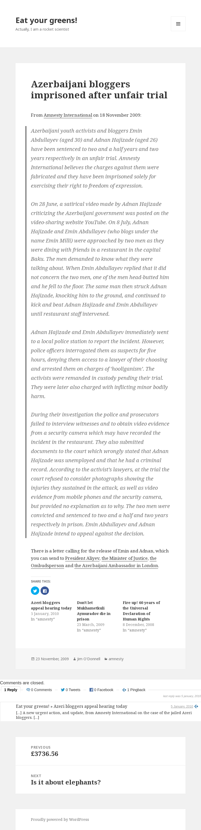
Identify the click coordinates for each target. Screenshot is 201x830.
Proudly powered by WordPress (60, 819)
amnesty (116, 658)
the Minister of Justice (125, 558)
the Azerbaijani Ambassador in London (116, 565)
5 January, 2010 (182, 706)
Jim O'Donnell (88, 658)
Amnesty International (68, 115)
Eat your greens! (46, 20)
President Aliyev (82, 558)
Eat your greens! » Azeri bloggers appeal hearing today (71, 706)
